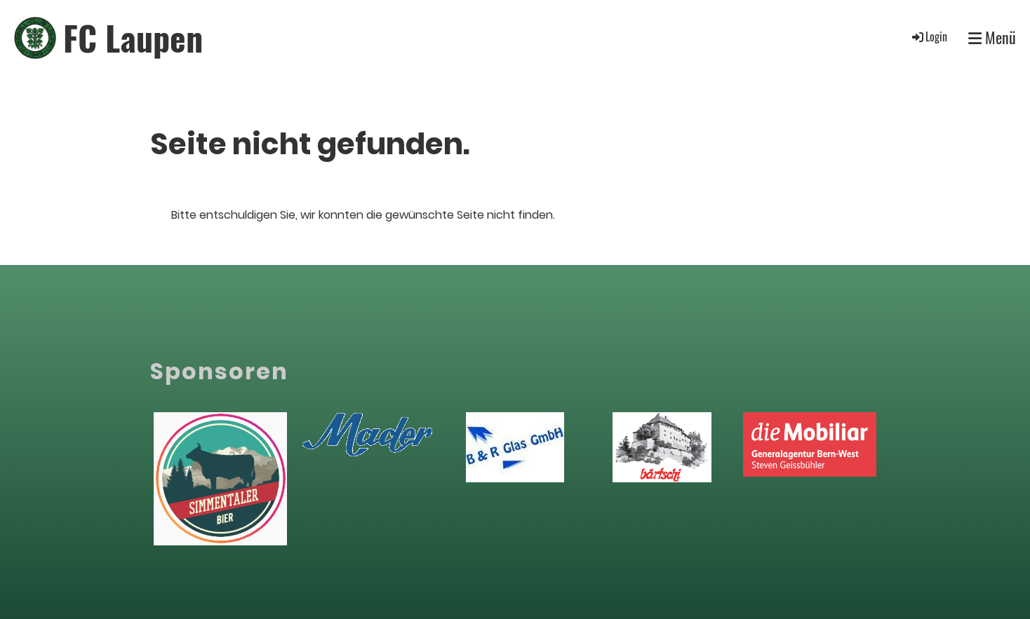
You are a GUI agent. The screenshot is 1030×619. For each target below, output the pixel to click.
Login (928, 36)
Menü (992, 37)
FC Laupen (133, 37)
